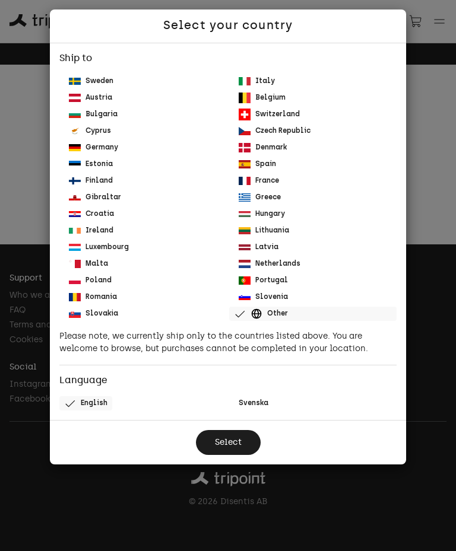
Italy (257, 81)
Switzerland (269, 114)
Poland (90, 281)
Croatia (91, 214)
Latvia (258, 247)
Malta (88, 263)
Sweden (91, 81)
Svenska (253, 403)
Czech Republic (275, 131)
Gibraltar (95, 197)
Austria (90, 97)
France (259, 180)
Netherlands (269, 263)
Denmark (263, 147)
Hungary (262, 214)
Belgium (262, 98)
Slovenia (263, 297)
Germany (93, 147)
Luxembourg (99, 247)
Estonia (91, 164)
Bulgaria (93, 114)
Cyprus (90, 131)
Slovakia (93, 313)
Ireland (91, 230)
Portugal (263, 280)
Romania (93, 297)
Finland (91, 180)
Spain (257, 164)
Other (261, 314)
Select (228, 442)
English (85, 403)
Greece (260, 197)
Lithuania (264, 230)
